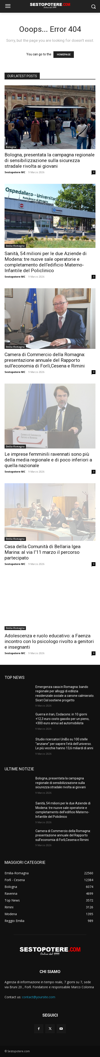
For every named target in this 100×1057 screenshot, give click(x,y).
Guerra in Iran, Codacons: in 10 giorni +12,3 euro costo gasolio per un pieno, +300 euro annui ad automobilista (62, 718)
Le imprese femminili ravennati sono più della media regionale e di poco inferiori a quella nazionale (48, 459)
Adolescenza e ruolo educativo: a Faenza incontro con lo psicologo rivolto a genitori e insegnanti (49, 641)
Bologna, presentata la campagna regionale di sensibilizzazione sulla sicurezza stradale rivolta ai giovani (50, 160)
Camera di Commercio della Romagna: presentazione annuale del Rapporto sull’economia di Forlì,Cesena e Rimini (45, 360)
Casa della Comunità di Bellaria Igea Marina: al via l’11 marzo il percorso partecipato (42, 552)
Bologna (11, 147)
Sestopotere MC (15, 172)
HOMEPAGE (63, 54)
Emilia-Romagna (15, 245)
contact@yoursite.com (38, 997)
